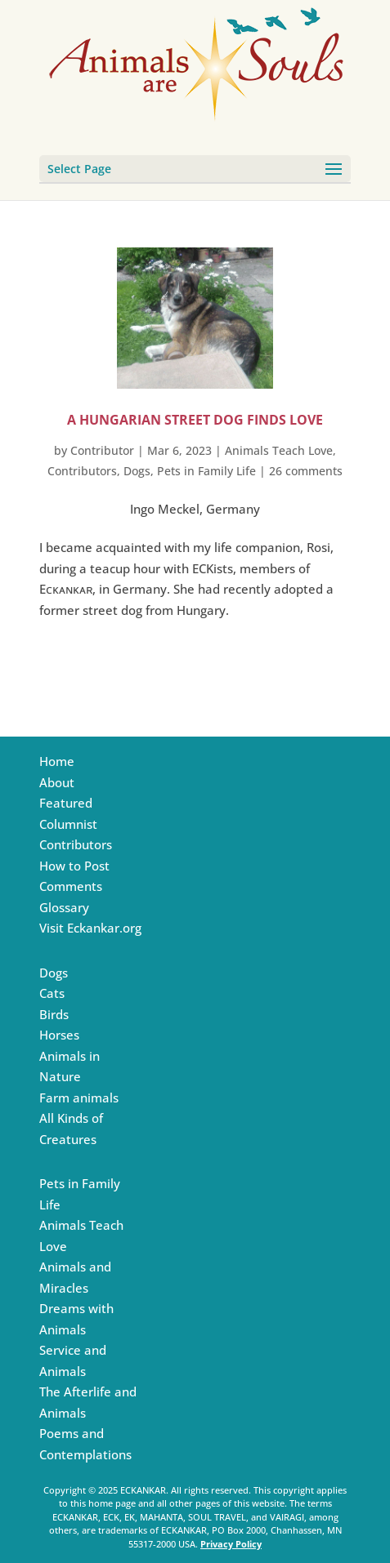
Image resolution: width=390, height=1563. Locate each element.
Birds (54, 1014)
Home (56, 761)
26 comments (306, 471)
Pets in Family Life (206, 471)
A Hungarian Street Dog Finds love (195, 420)
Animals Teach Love (279, 450)
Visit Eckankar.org (90, 928)
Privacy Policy (231, 1544)
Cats (52, 993)
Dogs (136, 471)
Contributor (102, 450)
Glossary (64, 907)
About (56, 782)
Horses (59, 1034)
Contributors (82, 471)
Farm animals (79, 1097)
